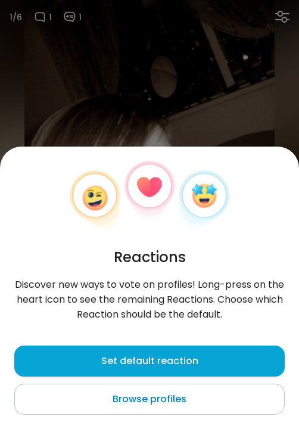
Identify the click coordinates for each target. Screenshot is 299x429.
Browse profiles (149, 399)
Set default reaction (149, 361)
